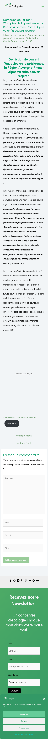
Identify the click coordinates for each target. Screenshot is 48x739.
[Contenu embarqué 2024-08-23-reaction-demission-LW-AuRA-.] (24, 374)
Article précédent (24, 435)
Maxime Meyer (17, 38)
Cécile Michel (31, 38)
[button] (44, 698)
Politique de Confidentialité (24, 734)
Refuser (24, 721)
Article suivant (24, 443)
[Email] (37, 580)
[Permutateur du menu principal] (42, 6)
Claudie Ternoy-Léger (13, 41)
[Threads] (18, 580)
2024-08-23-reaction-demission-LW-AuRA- (19, 417)
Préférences (24, 728)
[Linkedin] (22, 580)
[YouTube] (30, 580)
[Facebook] (10, 580)
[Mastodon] (26, 580)
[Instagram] (14, 580)
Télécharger (12, 423)
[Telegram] (34, 580)
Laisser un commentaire (14, 35)
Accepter (24, 714)
